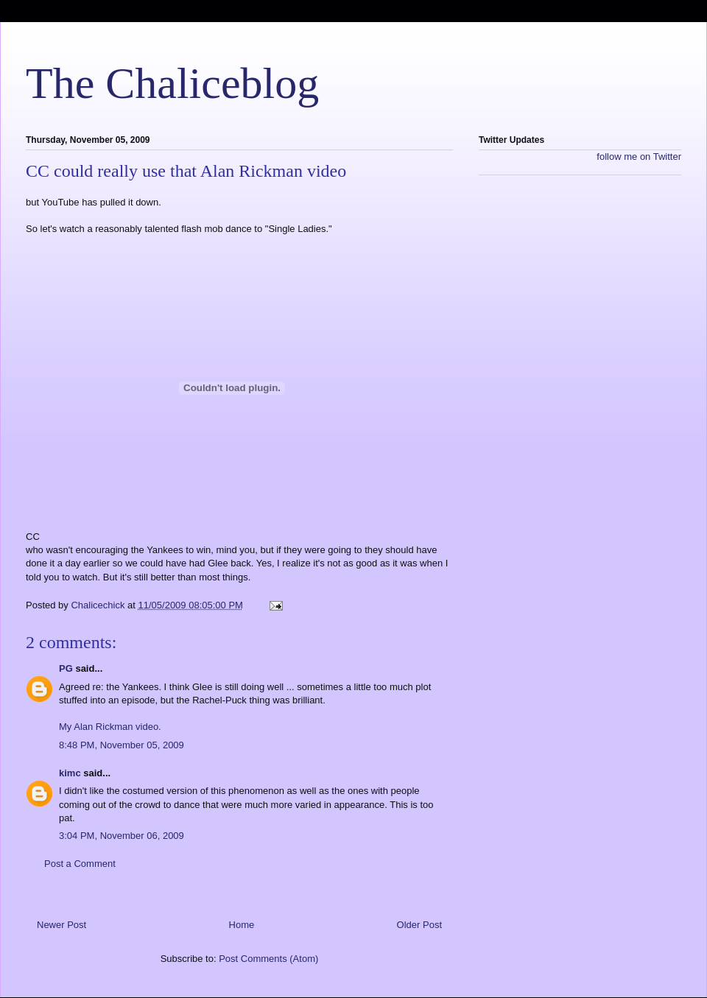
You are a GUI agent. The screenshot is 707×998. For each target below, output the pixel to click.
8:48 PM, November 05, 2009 (121, 745)
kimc (70, 773)
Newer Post (61, 924)
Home (242, 924)
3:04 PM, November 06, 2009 (121, 835)
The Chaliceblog (172, 83)
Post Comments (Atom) (268, 958)
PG (66, 668)
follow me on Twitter (639, 156)
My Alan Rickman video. (110, 726)
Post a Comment (80, 863)
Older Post (419, 924)
